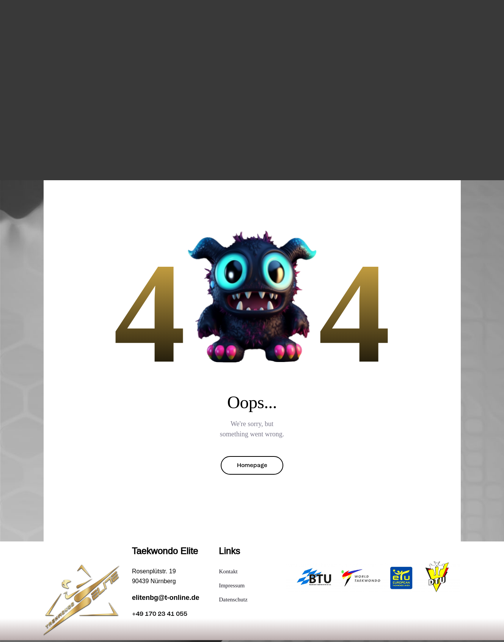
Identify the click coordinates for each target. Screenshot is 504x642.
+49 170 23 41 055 (162, 616)
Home (163, 160)
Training (192, 160)
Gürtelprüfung (276, 160)
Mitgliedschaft (329, 160)
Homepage (252, 466)
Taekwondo (229, 160)
